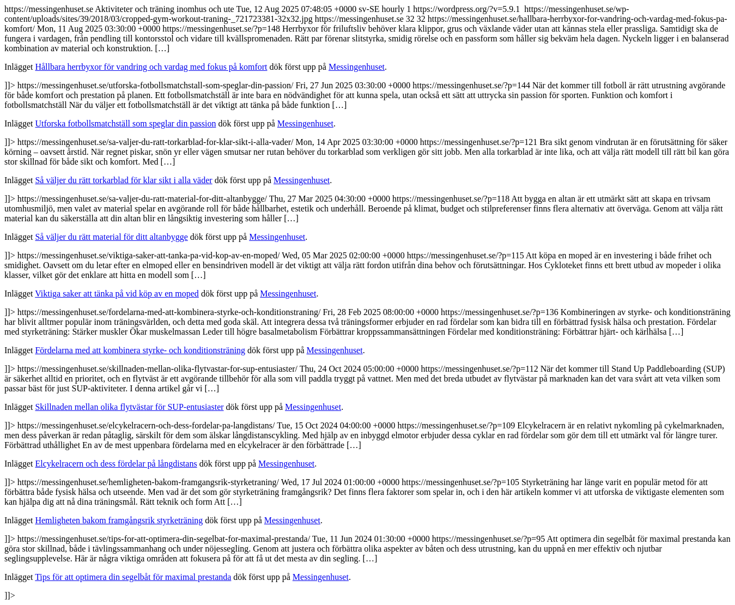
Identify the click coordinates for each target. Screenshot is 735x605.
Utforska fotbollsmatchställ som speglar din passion (125, 123)
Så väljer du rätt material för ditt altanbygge (111, 236)
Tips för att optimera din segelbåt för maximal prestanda (133, 577)
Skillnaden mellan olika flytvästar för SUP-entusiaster (129, 407)
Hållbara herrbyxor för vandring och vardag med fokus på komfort (151, 66)
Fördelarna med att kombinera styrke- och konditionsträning (140, 350)
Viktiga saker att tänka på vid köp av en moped (117, 293)
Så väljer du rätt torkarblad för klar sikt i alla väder (123, 180)
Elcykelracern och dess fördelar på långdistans (116, 463)
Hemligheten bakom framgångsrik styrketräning (119, 520)
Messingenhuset (357, 66)
